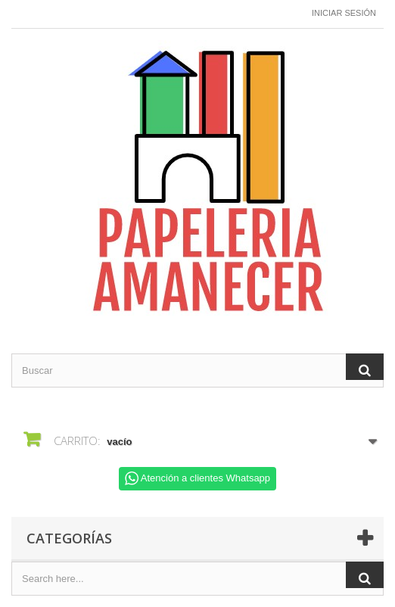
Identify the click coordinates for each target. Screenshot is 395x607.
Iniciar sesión (344, 12)
